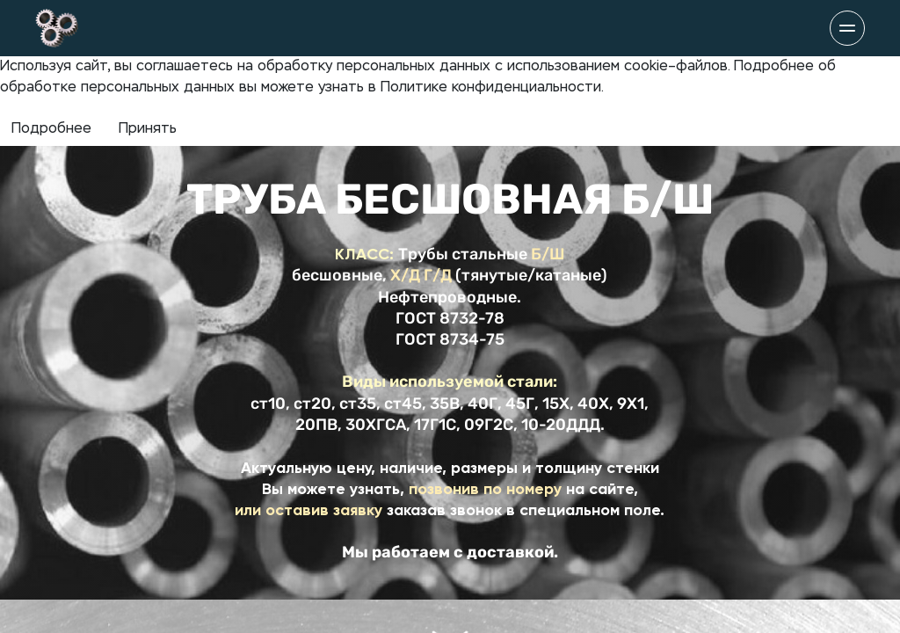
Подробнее (51, 129)
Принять (148, 129)
